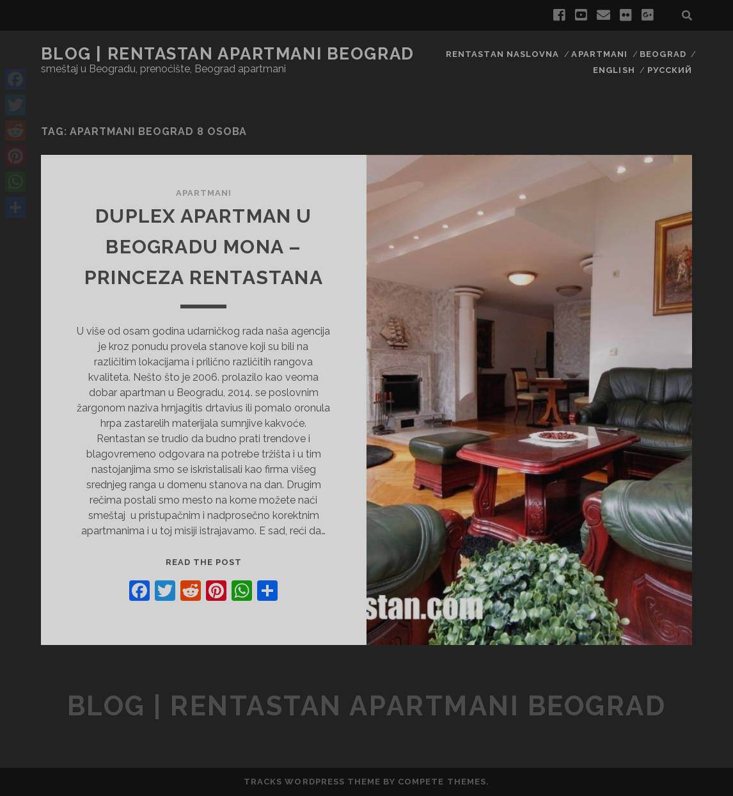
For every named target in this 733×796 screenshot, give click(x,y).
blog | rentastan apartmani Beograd (227, 53)
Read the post (204, 562)
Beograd (663, 54)
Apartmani (599, 54)
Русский (669, 70)
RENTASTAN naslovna (502, 54)
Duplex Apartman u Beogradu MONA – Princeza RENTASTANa (203, 247)
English (613, 70)
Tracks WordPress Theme (312, 781)
